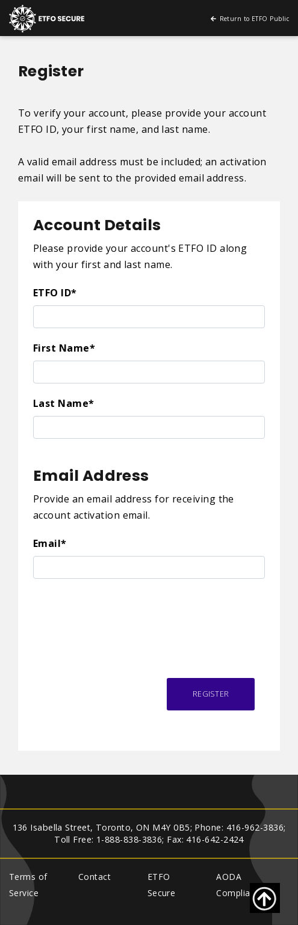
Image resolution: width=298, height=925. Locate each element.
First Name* (64, 348)
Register (211, 694)
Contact (94, 876)
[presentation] (124, 614)
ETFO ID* (55, 292)
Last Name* (64, 403)
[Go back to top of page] (265, 898)
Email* (50, 543)
